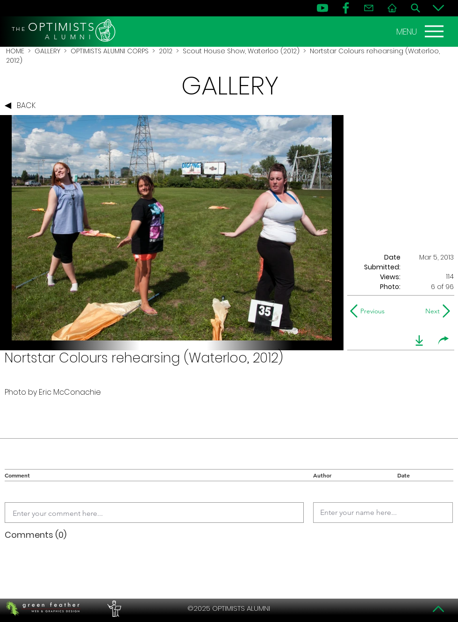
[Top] (438, 608)
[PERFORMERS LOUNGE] (113, 608)
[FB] (346, 7)
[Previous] (369, 311)
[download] (419, 340)
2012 (165, 51)
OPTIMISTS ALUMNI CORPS (110, 51)
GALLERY (47, 51)
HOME (15, 51)
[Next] (430, 311)
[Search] (415, 7)
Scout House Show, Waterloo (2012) (241, 51)
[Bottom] (438, 7)
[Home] (392, 7)
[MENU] (421, 31)
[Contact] (369, 7)
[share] (443, 340)
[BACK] (22, 105)
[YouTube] (322, 7)
